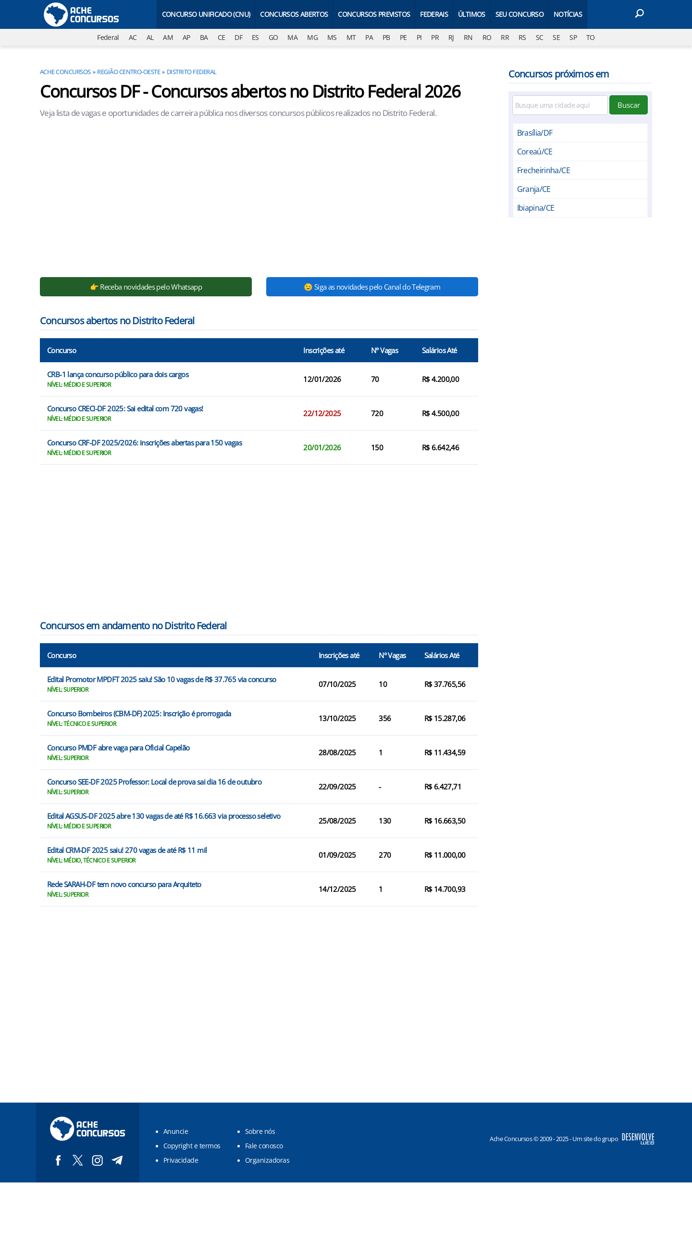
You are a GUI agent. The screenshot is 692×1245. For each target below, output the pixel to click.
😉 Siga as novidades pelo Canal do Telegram (372, 287)
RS (522, 37)
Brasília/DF (535, 132)
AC (133, 37)
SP (573, 37)
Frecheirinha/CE (543, 170)
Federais (434, 14)
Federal (108, 37)
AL (150, 37)
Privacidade (180, 1160)
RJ (451, 37)
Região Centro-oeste (128, 71)
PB (386, 37)
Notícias (568, 14)
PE (403, 37)
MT (351, 37)
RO (487, 37)
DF (238, 37)
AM (168, 37)
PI (419, 37)
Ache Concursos (65, 71)
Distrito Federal (192, 71)
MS (332, 37)
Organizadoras (267, 1160)
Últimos (471, 14)
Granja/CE (534, 189)
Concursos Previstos (374, 14)
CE (221, 37)
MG (312, 37)
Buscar (629, 105)
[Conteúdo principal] (346, 591)
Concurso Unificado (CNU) (206, 14)
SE (556, 37)
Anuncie (175, 1131)
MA (292, 37)
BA (204, 37)
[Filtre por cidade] (560, 105)
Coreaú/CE (535, 151)
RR (505, 37)
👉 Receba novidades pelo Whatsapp (146, 287)
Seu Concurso (519, 14)
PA (369, 37)
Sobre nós (260, 1131)
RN (468, 37)
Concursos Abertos (294, 14)
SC (540, 37)
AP (186, 37)
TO (590, 37)
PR (435, 37)
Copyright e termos (192, 1145)
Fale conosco (264, 1145)
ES (255, 37)
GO (273, 37)
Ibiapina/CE (536, 208)
